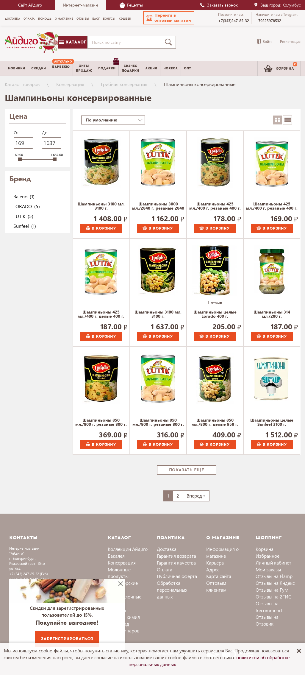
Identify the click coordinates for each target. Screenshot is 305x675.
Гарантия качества (176, 562)
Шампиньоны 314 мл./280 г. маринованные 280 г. (272, 314)
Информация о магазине (222, 552)
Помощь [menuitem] (44, 19)
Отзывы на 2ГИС (273, 596)
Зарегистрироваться (67, 639)
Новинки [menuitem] (16, 68)
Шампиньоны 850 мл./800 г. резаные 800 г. (101, 422)
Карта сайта (218, 576)
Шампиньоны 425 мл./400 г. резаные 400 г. (215, 206)
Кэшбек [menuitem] (125, 19)
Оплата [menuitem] (29, 19)
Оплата (164, 569)
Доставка (166, 549)
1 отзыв (215, 302)
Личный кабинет (273, 562)
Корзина (264, 549)
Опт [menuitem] (187, 68)
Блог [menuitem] (96, 19)
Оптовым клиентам (216, 586)
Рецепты (131, 5)
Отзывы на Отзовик (267, 620)
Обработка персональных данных (172, 590)
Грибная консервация (124, 84)
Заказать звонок (219, 5)
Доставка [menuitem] (12, 19)
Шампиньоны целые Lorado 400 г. (215, 314)
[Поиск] (169, 42)
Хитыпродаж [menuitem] (84, 68)
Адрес (212, 569)
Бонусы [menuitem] (109, 19)
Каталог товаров (22, 84)
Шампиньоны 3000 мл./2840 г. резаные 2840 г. (158, 206)
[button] (168, 17)
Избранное (267, 556)
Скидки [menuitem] (38, 68)
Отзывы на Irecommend (269, 606)
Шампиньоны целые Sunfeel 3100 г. (271, 422)
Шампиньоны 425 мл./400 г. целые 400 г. (101, 314)
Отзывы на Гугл (272, 590)
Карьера (215, 562)
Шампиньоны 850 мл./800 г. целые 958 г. (215, 422)
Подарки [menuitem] (108, 66)
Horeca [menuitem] (170, 68)
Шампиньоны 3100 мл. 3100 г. (101, 206)
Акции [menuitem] (151, 68)
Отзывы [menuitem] (82, 19)
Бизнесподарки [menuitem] (130, 68)
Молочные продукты (119, 572)
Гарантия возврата (176, 556)
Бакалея (116, 556)
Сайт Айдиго (30, 5)
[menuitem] (61, 68)
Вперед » (196, 495)
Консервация (70, 84)
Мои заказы (268, 569)
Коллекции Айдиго (128, 549)
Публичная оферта (177, 576)
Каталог (72, 42)
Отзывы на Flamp (274, 576)
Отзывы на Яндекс (275, 583)
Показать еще (186, 470)
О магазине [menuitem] (64, 19)
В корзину (101, 228)
